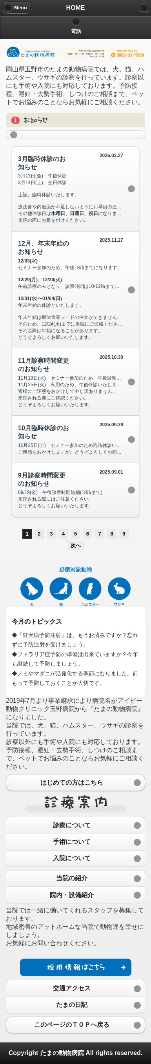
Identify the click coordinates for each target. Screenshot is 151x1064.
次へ (76, 545)
